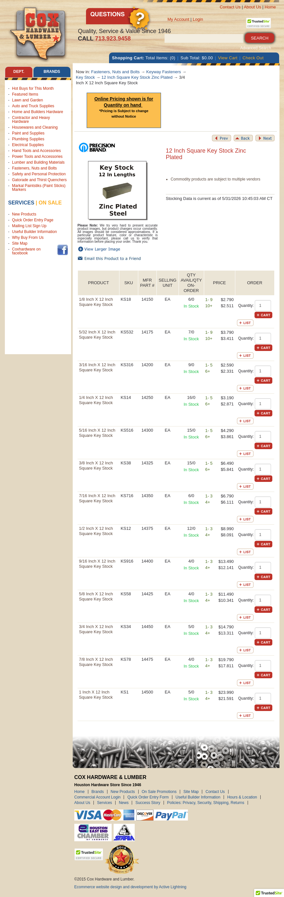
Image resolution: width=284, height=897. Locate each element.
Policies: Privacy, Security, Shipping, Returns (205, 802)
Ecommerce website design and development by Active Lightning (130, 887)
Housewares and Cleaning (35, 127)
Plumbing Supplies (28, 139)
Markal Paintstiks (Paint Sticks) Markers (39, 187)
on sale (50, 202)
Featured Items (25, 94)
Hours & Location (242, 797)
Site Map (19, 243)
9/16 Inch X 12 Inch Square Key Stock (97, 564)
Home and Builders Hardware (37, 112)
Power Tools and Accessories (37, 156)
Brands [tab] (51, 72)
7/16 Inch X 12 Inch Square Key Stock (97, 498)
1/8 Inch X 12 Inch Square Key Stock (96, 302)
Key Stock (85, 77)
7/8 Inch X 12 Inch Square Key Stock (96, 662)
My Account (178, 19)
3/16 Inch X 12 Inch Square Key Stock (97, 367)
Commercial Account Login (97, 797)
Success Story (147, 802)
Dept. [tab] (18, 72)
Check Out (253, 57)
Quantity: (246, 305)
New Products (24, 214)
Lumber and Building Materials (38, 162)
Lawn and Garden (27, 100)
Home (270, 7)
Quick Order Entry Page (32, 220)
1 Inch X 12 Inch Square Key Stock (96, 695)
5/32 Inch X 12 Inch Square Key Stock (97, 335)
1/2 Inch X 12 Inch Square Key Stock (96, 531)
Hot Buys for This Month (33, 88)
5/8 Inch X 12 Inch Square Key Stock (96, 596)
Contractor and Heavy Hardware (31, 119)
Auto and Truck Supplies (33, 106)
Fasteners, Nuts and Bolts (34, 168)
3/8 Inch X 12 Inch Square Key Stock (96, 465)
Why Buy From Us (27, 237)
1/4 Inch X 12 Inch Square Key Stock (96, 400)
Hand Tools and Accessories (36, 150)
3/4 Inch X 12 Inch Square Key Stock (96, 629)
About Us (252, 7)
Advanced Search (255, 48)
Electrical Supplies (28, 145)
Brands (98, 791)
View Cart (228, 57)
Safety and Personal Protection (39, 174)
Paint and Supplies (28, 133)
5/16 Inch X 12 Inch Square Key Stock (97, 433)
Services (21, 202)
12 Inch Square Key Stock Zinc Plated (137, 77)
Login (198, 19)
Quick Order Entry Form (147, 797)
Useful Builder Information (34, 231)
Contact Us (230, 7)
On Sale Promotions (159, 791)
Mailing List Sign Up (29, 226)
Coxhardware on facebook (26, 251)
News (124, 802)
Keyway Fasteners (163, 71)
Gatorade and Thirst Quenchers (39, 180)
